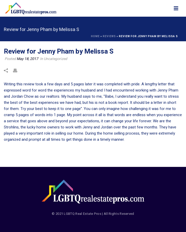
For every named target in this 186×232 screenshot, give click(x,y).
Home (95, 36)
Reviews (109, 36)
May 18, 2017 (27, 59)
